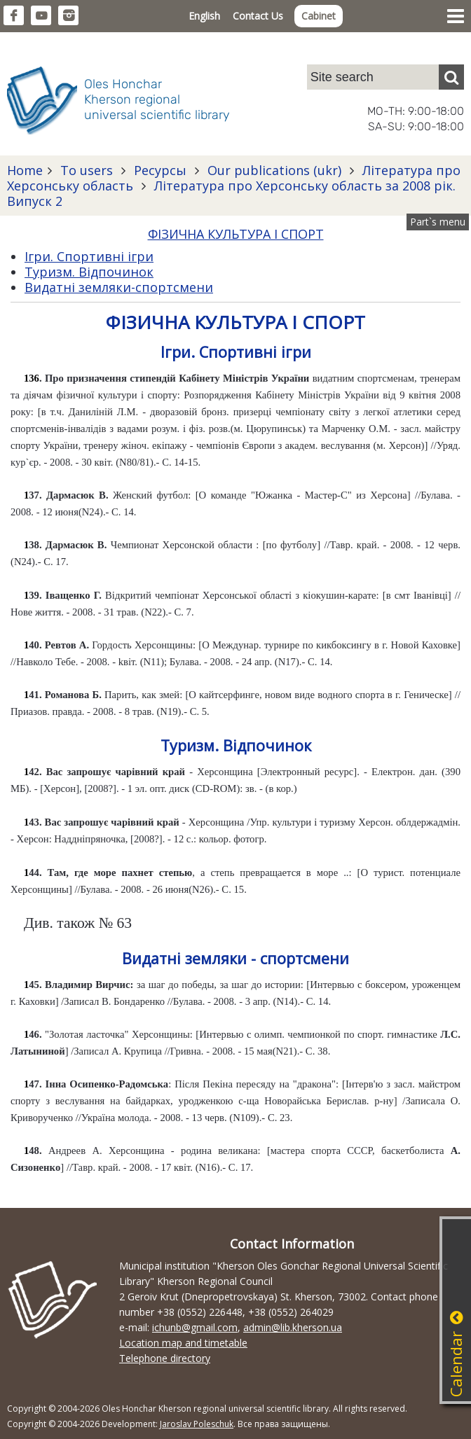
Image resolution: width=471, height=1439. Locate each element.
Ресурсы (160, 170)
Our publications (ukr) (274, 170)
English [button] (204, 15)
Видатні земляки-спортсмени (119, 287)
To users (86, 170)
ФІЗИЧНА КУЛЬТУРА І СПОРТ (236, 233)
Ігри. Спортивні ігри (89, 256)
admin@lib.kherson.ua (292, 1327)
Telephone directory (164, 1358)
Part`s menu (437, 221)
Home (25, 170)
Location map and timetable (183, 1342)
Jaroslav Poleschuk (196, 1424)
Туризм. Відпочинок (89, 271)
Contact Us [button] (258, 15)
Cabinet (318, 15)
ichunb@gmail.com (195, 1327)
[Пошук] (451, 77)
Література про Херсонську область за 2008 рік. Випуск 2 (231, 193)
